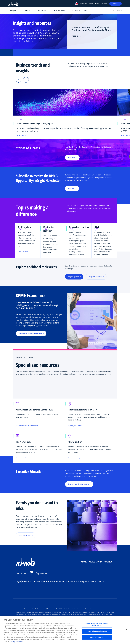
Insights (13, 10)
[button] (76, 3)
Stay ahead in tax (21, 458)
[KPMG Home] (13, 4)
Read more (77, 36)
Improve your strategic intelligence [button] (30, 333)
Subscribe (104, 4)
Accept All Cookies (96, 637)
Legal (18, 581)
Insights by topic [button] (73, 277)
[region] (65, 630)
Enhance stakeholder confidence (27, 426)
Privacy (25, 581)
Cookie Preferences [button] (52, 581)
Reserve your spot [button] (25, 535)
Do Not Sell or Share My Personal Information (83, 581)
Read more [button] (71, 158)
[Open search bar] (117, 11)
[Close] (126, 629)
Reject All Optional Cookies (97, 631)
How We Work (59, 10)
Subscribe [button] (71, 188)
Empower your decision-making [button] (78, 484)
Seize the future (24, 252)
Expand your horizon (75, 426)
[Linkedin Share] (31, 573)
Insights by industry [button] (95, 277)
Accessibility (36, 581)
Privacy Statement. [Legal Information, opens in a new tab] (17, 642)
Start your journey (74, 458)
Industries (42, 10)
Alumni (90, 4)
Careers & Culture (79, 10)
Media (97, 4)
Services (27, 10)
